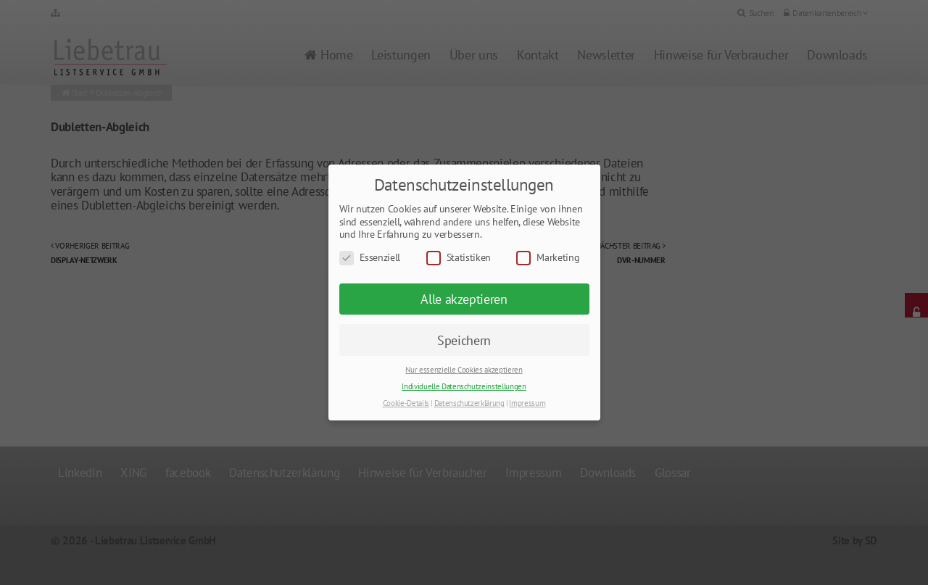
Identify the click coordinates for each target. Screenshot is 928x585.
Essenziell (370, 258)
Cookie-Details (406, 403)
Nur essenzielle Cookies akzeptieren (463, 370)
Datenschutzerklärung (469, 403)
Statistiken (458, 258)
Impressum (527, 403)
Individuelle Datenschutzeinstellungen (464, 386)
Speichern (464, 340)
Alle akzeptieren (464, 299)
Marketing (547, 258)
